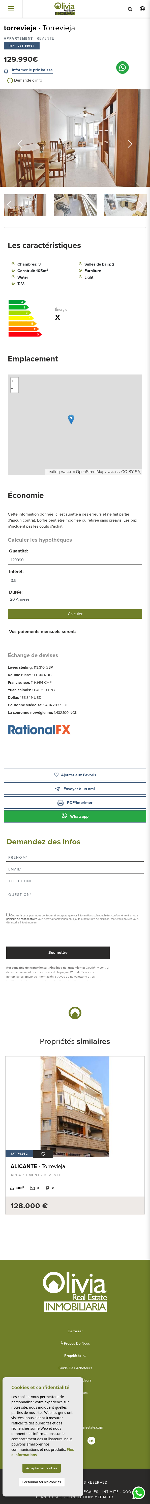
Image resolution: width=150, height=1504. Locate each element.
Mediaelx (104, 1497)
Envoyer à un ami (75, 789)
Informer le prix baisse (32, 70)
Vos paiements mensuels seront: (42, 631)
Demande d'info (24, 81)
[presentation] (33, 936)
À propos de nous (75, 1343)
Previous (20, 138)
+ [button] (12, 381)
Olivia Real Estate (64, 9)
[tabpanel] (75, 1135)
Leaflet (52, 472)
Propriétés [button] (72, 1356)
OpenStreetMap (90, 472)
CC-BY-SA (130, 472)
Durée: (16, 592)
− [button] (12, 389)
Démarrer (75, 1331)
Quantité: (18, 551)
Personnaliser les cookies (41, 1482)
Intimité (110, 1492)
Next (130, 138)
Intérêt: (16, 571)
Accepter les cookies (41, 1468)
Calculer (75, 613)
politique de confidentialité (22, 919)
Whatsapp (75, 815)
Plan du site (49, 1497)
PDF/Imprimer (74, 803)
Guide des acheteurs (75, 1368)
